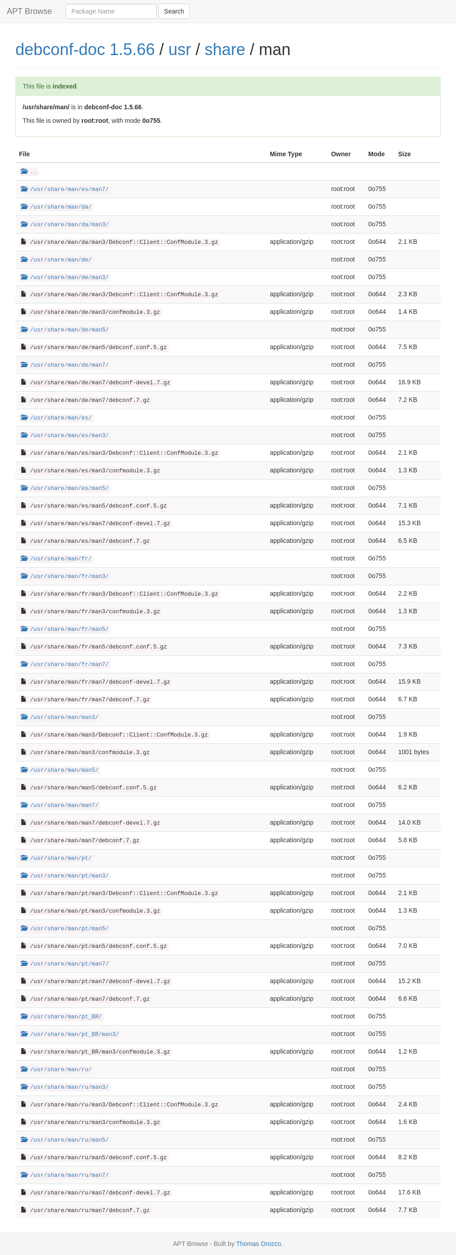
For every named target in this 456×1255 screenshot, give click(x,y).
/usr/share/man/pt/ (56, 858)
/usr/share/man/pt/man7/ (65, 964)
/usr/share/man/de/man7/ (65, 365)
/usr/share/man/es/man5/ (65, 488)
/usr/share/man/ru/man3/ (65, 1087)
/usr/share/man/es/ (56, 418)
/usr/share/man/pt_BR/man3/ (70, 1034)
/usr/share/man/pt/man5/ (65, 929)
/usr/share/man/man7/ (60, 805)
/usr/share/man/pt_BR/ (61, 1017)
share (224, 49)
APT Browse (29, 11)
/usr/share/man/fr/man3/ (65, 577)
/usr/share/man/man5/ (60, 770)
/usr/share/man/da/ (56, 207)
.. (29, 172)
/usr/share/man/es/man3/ (65, 436)
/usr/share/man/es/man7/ (65, 190)
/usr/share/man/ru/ (56, 1070)
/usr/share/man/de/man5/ (65, 330)
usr (179, 49)
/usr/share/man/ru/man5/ (65, 1140)
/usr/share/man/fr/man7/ (65, 665)
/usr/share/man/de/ (56, 260)
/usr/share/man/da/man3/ (65, 225)
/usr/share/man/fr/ (56, 559)
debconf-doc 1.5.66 (85, 49)
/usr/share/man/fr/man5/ (65, 629)
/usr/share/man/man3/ (60, 717)
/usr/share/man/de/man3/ (65, 278)
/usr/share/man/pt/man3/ (65, 876)
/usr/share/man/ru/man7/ (65, 1175)
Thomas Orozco (258, 1243)
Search (174, 11)
